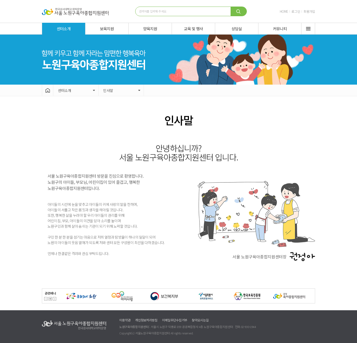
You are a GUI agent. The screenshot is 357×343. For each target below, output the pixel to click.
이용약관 (124, 320)
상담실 (237, 28)
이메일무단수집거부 (174, 320)
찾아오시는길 (200, 320)
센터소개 (64, 28)
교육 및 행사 (193, 28)
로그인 (295, 11)
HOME (284, 11)
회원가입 (309, 11)
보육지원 (107, 28)
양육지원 (150, 28)
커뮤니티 (280, 28)
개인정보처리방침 (146, 320)
